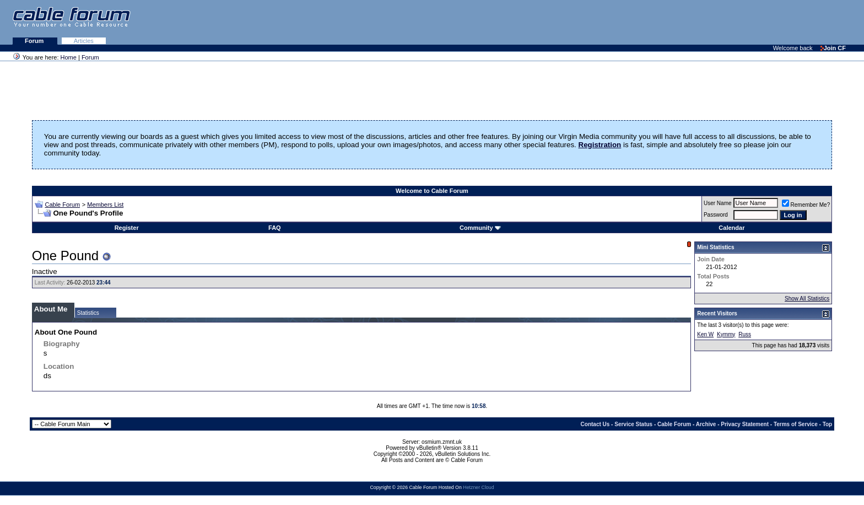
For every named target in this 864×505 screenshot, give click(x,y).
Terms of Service (796, 424)
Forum (35, 40)
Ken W (705, 334)
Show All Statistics (807, 299)
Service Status (633, 424)
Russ (744, 334)
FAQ (274, 227)
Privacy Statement (745, 424)
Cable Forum (62, 204)
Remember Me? (806, 205)
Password (716, 215)
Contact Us (595, 424)
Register (127, 227)
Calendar (731, 227)
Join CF (833, 48)
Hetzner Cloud (478, 487)
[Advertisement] (729, 22)
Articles (84, 40)
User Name (718, 203)
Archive (706, 424)
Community (480, 227)
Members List (105, 204)
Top (828, 424)
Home (69, 57)
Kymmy (726, 334)
